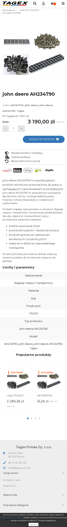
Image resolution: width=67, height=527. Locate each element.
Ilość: (5, 121)
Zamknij (33, 524)
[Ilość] (13, 129)
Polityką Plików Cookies (11, 517)
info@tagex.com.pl (19, 467)
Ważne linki (33, 495)
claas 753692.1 (45, 395)
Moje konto (9, 485)
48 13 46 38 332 (17, 462)
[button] (28, 418)
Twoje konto (33, 473)
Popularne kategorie (33, 505)
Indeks (6, 105)
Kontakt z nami (11, 480)
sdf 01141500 (14, 395)
